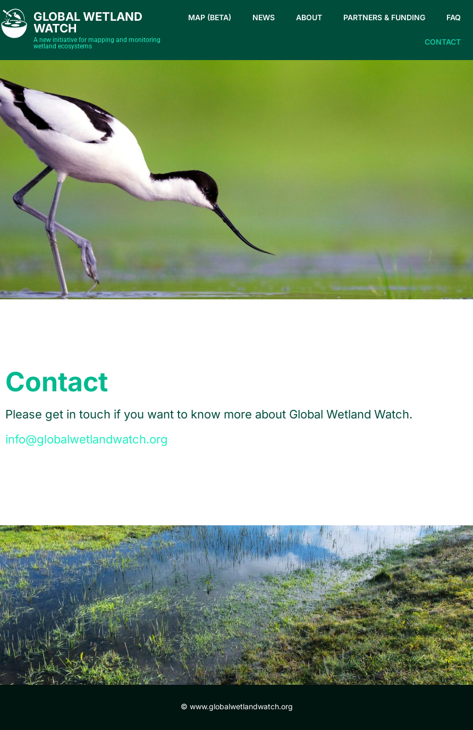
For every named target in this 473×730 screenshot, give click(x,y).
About (309, 17)
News (263, 17)
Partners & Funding (384, 17)
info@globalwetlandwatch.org (86, 439)
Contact (443, 41)
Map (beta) (209, 17)
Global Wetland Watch (87, 22)
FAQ (453, 17)
